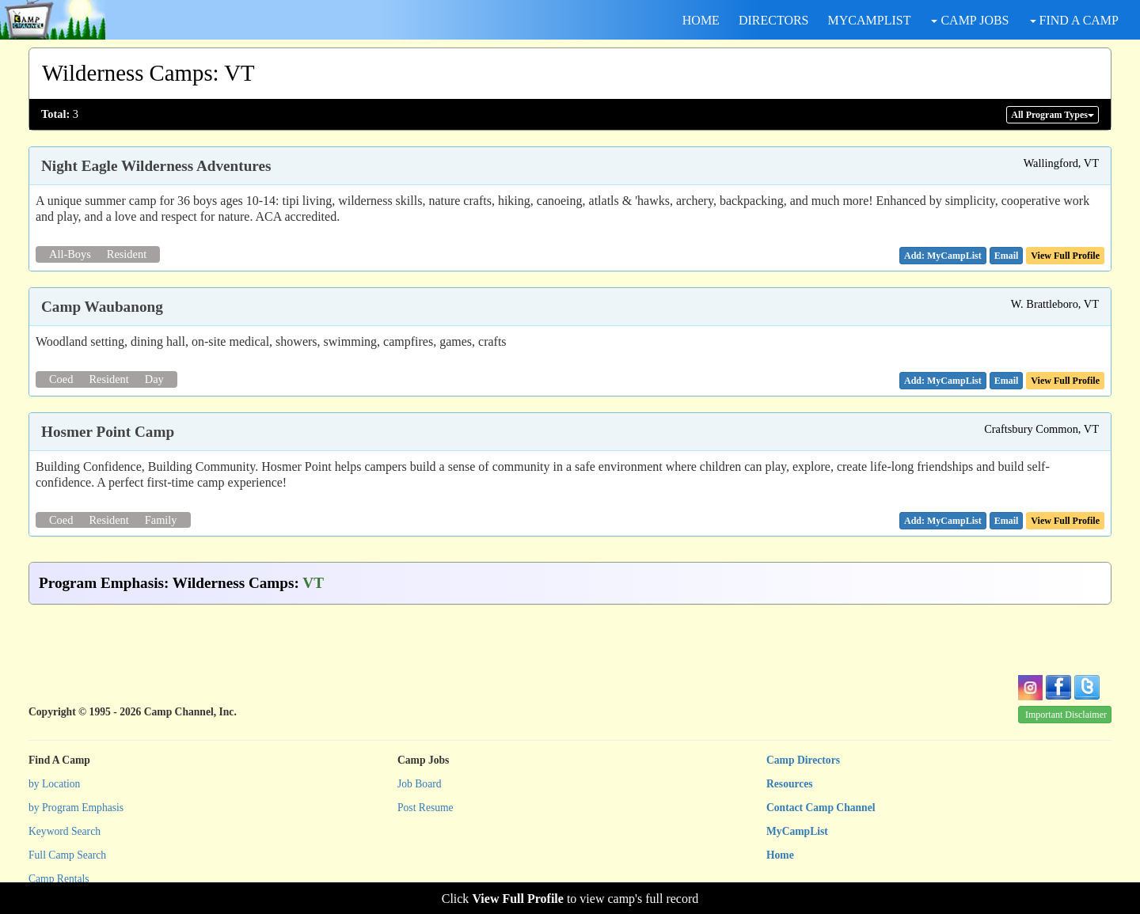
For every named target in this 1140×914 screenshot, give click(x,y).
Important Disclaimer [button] (1066, 714)
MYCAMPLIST (869, 20)
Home (780, 855)
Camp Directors (803, 760)
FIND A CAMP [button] (1074, 20)
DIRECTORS (774, 20)
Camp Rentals (58, 879)
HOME (701, 20)
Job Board (419, 784)
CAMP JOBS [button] (970, 20)
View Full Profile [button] (1065, 255)
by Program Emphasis (76, 807)
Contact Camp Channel (820, 807)
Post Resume (425, 807)
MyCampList (797, 831)
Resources (789, 784)
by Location (54, 784)
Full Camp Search (67, 855)
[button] (1007, 255)
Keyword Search (64, 831)
